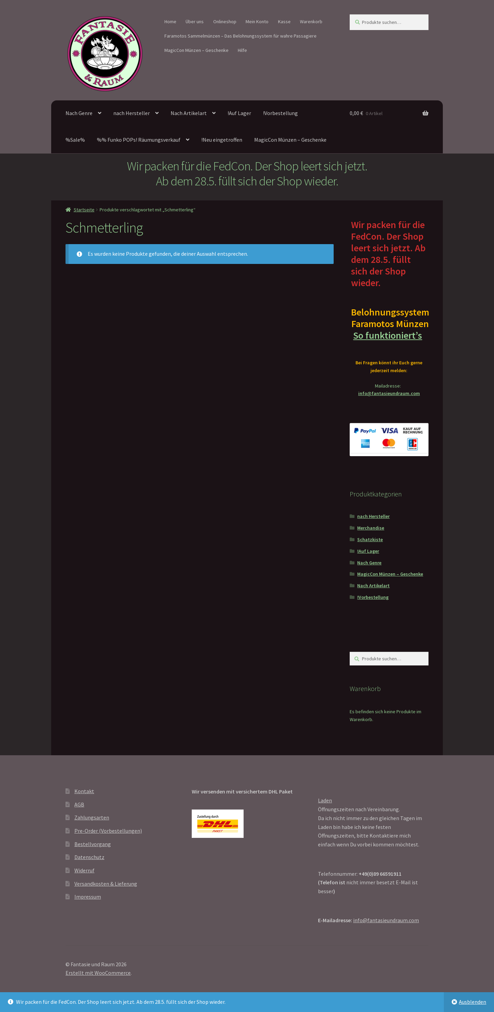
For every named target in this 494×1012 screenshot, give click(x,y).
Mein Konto (257, 21)
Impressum (87, 896)
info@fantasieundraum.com (389, 393)
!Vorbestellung (280, 113)
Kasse (284, 21)
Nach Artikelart (189, 113)
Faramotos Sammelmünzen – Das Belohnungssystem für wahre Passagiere (240, 36)
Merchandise (370, 528)
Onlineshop (224, 21)
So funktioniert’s (389, 335)
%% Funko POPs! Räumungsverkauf (138, 139)
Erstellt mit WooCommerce (98, 972)
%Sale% (75, 139)
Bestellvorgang (92, 844)
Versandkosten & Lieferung (105, 883)
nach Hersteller (131, 113)
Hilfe (242, 50)
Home (170, 21)
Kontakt (84, 791)
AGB (79, 804)
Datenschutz (89, 857)
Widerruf (84, 870)
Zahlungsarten (91, 817)
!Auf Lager (239, 113)
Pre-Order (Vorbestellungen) (108, 830)
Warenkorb (311, 21)
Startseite (84, 210)
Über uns (195, 21)
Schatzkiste (370, 539)
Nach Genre (79, 113)
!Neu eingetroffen (221, 139)
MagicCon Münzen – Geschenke (196, 50)
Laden (325, 800)
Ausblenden (472, 1001)
